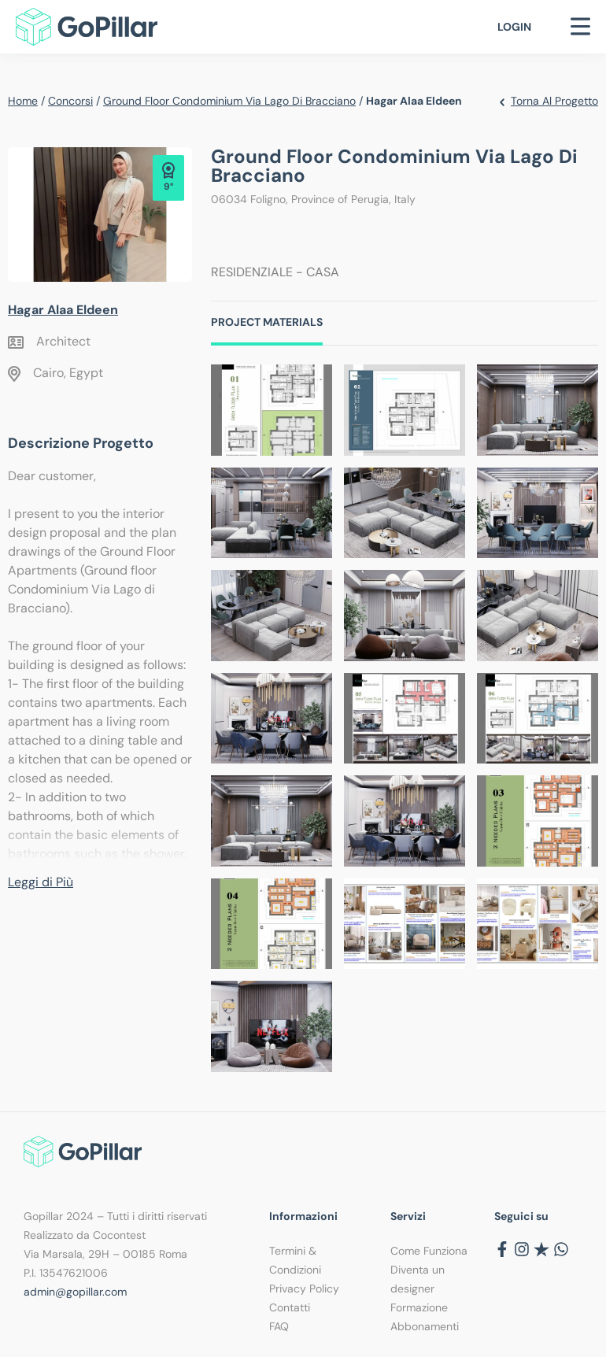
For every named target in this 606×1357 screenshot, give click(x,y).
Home (23, 101)
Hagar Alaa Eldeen (63, 309)
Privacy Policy (304, 1288)
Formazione (419, 1307)
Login (514, 27)
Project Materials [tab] (267, 322)
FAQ (279, 1326)
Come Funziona (428, 1251)
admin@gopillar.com (75, 1292)
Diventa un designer (417, 1279)
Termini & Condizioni (295, 1260)
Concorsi (70, 101)
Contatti (289, 1307)
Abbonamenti (424, 1326)
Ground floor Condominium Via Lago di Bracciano (229, 101)
